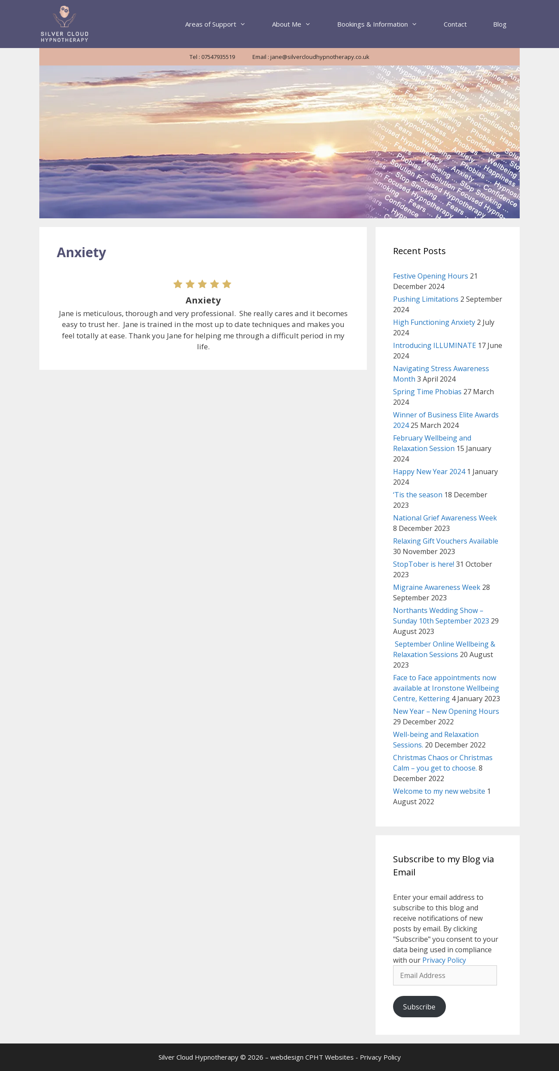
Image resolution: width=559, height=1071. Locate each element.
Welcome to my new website (439, 791)
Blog (500, 24)
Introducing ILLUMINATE (434, 345)
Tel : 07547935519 (212, 57)
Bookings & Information (384, 24)
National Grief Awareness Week (445, 518)
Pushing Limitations (426, 299)
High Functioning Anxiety (434, 322)
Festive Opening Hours (430, 276)
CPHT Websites (329, 1057)
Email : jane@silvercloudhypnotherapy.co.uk (310, 57)
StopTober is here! (423, 564)
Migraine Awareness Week (436, 587)
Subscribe (419, 1007)
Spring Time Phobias (427, 391)
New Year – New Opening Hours (446, 711)
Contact (455, 24)
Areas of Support (222, 24)
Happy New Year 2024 (429, 471)
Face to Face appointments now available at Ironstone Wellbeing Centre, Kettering (446, 688)
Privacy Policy (444, 960)
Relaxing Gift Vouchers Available (445, 541)
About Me (298, 24)
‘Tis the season (417, 494)
